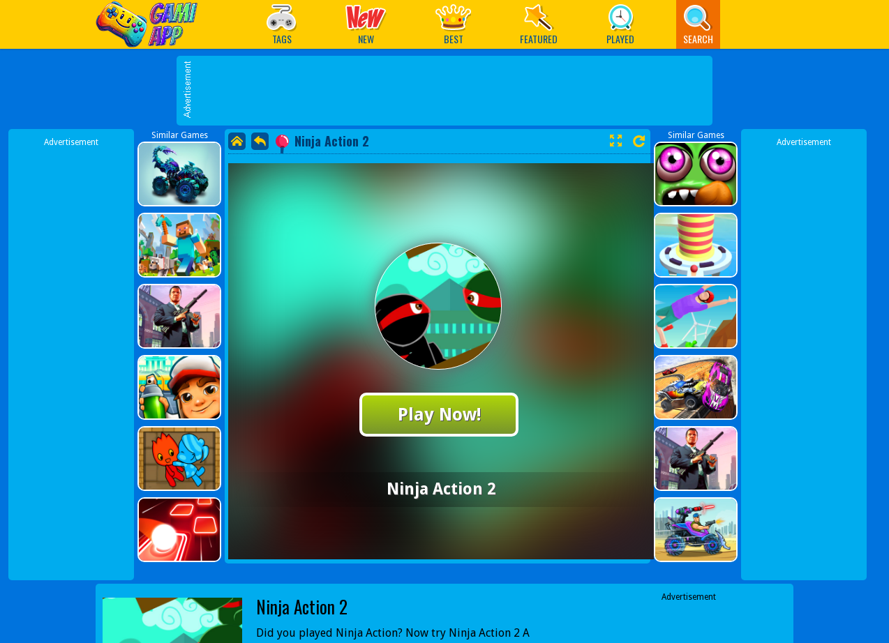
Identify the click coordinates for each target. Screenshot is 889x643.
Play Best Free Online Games (150, 24)
